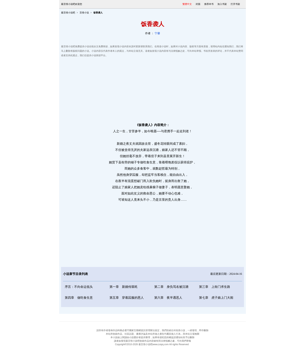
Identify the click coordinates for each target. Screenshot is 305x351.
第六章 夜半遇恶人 (168, 297)
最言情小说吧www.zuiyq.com (153, 344)
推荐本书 (209, 4)
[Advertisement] (152, 89)
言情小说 (84, 12)
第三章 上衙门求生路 (214, 286)
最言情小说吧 (68, 12)
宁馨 (157, 33)
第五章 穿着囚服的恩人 (127, 297)
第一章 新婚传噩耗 (124, 286)
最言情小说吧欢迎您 (71, 4)
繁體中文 (187, 4)
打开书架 (235, 4)
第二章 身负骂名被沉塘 (171, 286)
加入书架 (222, 4)
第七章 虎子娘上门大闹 (216, 297)
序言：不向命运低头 (79, 286)
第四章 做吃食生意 (79, 297)
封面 (198, 4)
